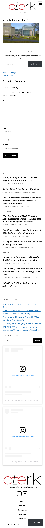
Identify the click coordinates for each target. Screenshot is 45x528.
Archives (22, 518)
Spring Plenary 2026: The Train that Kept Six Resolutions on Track (20, 179)
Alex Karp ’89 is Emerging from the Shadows (22, 323)
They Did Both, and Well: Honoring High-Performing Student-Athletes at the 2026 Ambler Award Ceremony (22, 218)
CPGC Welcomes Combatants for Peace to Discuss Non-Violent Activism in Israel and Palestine (22, 200)
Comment (6, 100)
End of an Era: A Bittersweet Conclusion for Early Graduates (22, 243)
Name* (5, 128)
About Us (22, 506)
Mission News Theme (15, 525)
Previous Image (9, 72)
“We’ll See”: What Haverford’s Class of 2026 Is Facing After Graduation (22, 231)
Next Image (8, 75)
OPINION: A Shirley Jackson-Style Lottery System (19, 284)
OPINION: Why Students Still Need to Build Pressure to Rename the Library (21, 258)
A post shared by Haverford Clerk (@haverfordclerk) (24, 400)
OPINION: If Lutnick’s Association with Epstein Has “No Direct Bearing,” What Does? (22, 271)
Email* (5, 136)
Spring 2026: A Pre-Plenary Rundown (21, 188)
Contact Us (22, 510)
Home (22, 501)
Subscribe (35, 64)
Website (5, 144)
